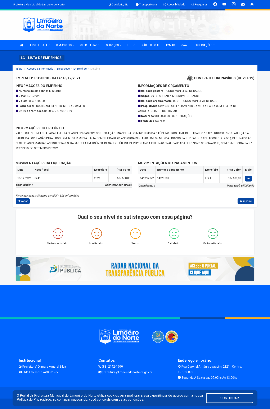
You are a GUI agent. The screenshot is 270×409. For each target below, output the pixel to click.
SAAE (184, 45)
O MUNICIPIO (65, 45)
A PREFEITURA (40, 45)
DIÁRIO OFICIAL (150, 45)
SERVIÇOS (113, 45)
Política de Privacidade (34, 399)
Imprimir (246, 201)
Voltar (23, 201)
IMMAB (170, 45)
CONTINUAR (229, 398)
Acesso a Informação (40, 68)
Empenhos (80, 68)
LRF (131, 45)
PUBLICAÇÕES (205, 45)
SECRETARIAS (90, 45)
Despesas (63, 68)
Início (19, 68)
